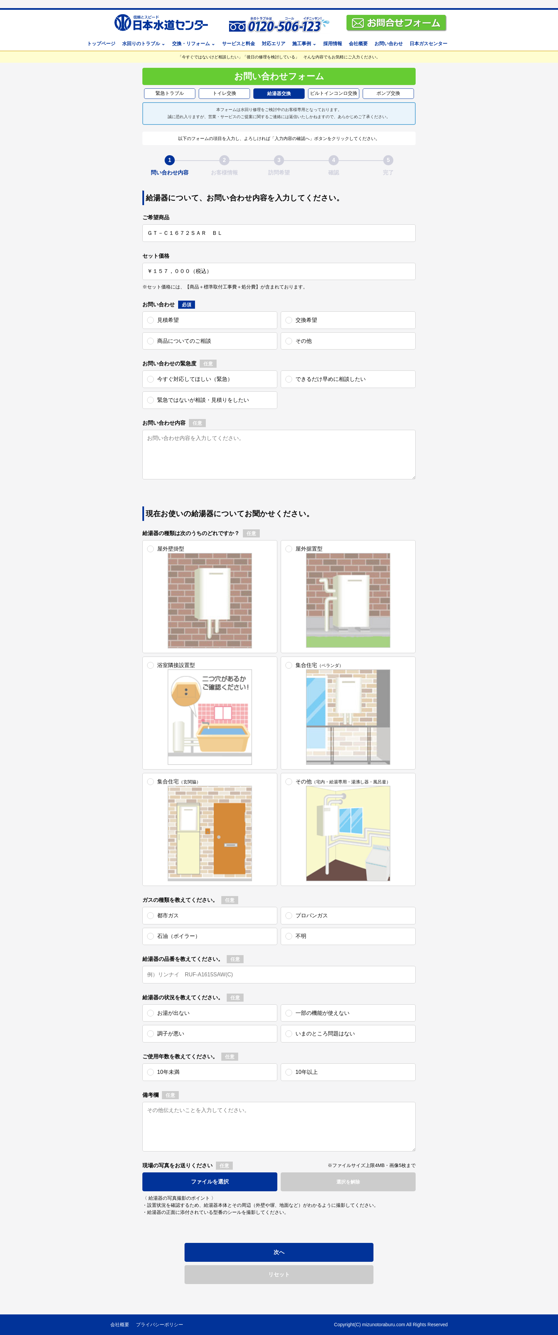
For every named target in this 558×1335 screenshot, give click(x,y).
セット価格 (155, 256)
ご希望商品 (155, 217)
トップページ (101, 43)
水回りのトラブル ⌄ (143, 43)
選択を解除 (348, 1182)
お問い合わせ (388, 43)
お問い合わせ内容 (164, 423)
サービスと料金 (238, 43)
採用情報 (332, 43)
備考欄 (150, 1095)
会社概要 (358, 43)
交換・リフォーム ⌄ (193, 43)
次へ (279, 1252)
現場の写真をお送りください (177, 1165)
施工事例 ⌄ (304, 43)
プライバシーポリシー (159, 1324)
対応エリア (273, 43)
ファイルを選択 (210, 1182)
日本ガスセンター (428, 43)
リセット (279, 1274)
